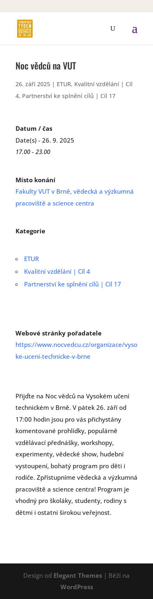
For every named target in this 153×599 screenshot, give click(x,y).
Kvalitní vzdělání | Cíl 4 (57, 271)
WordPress (76, 587)
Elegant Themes (77, 575)
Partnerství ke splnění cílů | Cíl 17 (68, 96)
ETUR (64, 84)
